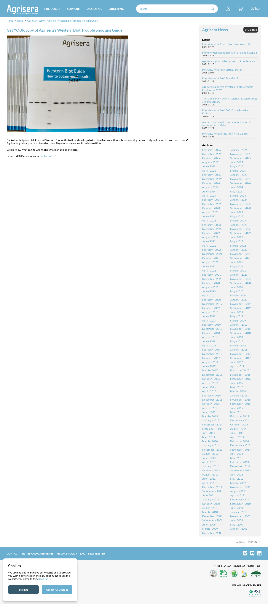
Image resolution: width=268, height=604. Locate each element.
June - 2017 (209, 366)
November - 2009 (240, 516)
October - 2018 (211, 333)
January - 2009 (238, 528)
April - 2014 (237, 437)
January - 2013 (210, 466)
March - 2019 (238, 320)
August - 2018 (210, 337)
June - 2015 (209, 412)
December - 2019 (212, 303)
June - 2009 (209, 524)
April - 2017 (237, 366)
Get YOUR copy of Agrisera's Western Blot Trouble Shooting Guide (62, 20)
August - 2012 (210, 474)
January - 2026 (238, 149)
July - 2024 (236, 187)
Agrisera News (215, 29)
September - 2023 (240, 208)
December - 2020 (212, 278)
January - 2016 (238, 395)
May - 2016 (236, 387)
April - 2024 (209, 195)
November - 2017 (240, 353)
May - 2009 (236, 524)
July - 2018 (236, 337)
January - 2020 (238, 299)
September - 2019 (240, 307)
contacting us (47, 156)
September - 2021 (240, 258)
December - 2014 (240, 420)
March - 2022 (238, 245)
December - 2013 (240, 445)
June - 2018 (209, 341)
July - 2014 (208, 432)
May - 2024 (236, 191)
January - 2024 (238, 199)
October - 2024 (211, 183)
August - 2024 (210, 187)
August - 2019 (210, 312)
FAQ (82, 553)
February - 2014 (239, 441)
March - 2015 (210, 416)
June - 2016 (209, 387)
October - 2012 (211, 470)
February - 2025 (211, 174)
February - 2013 (239, 462)
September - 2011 (212, 491)
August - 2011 (238, 491)
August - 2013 (210, 453)
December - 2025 (212, 153)
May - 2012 (236, 478)
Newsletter (96, 553)
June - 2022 (209, 241)
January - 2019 (238, 324)
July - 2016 (236, 383)
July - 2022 (236, 237)
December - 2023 (212, 203)
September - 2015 (240, 403)
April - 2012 (209, 482)
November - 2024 (240, 178)
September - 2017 (240, 357)
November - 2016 (240, 374)
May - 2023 (236, 216)
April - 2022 (209, 245)
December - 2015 (212, 399)
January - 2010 (238, 512)
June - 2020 (209, 291)
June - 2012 (209, 478)
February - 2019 (211, 324)
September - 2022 (240, 232)
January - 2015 (210, 420)
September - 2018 (240, 333)
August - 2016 (210, 383)
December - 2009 (212, 516)
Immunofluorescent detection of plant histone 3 (229, 52)
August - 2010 (210, 507)
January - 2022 (238, 249)
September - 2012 (240, 470)
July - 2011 (208, 495)
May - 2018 (236, 341)
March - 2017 (210, 370)
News (20, 20)
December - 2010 (240, 499)
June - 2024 (209, 191)
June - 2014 (237, 432)
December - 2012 (240, 466)
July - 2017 (236, 362)
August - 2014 (238, 428)
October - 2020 (211, 283)
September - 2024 (240, 183)
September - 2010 (240, 503)
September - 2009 (212, 520)
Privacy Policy (66, 553)
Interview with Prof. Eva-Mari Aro (221, 78)
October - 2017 (211, 357)
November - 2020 (240, 278)
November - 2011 (240, 487)
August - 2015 (210, 407)
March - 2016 (238, 391)
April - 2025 (209, 170)
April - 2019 (209, 320)
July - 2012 (236, 474)
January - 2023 (238, 224)
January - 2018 (238, 349)
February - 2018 (211, 349)
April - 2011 (237, 495)
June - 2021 (209, 266)
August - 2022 (210, 237)
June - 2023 (209, 216)
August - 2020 (210, 287)
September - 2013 (240, 449)
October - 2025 (211, 158)
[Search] (177, 8)
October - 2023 (211, 208)
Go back (251, 29)
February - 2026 (211, 149)
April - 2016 (209, 391)
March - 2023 (238, 220)
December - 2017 (212, 353)
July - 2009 (236, 520)
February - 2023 (211, 224)
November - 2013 (212, 449)
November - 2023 (240, 203)
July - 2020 (236, 287)
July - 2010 (236, 507)
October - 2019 (211, 307)
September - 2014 (212, 428)
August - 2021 (210, 262)
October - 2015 (211, 403)
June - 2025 (209, 166)
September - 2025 (240, 158)
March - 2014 (210, 441)
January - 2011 (210, 499)
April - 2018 (209, 345)
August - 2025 (210, 162)
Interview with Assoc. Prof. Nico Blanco (225, 133)
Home (10, 20)
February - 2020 (211, 299)
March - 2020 (238, 295)
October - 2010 (211, 503)
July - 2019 (236, 312)
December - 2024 (212, 178)
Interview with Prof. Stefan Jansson (222, 69)
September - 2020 (240, 283)
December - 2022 (212, 228)
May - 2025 (236, 166)
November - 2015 (240, 399)
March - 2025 (238, 170)
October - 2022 (211, 232)
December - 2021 (212, 253)
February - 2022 (211, 249)
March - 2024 (238, 195)
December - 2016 (212, 374)
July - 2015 (236, 407)
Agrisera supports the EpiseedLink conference (228, 61)
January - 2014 (210, 445)
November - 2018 (240, 328)
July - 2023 (236, 212)
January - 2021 (238, 274)
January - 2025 (238, 174)
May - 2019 (236, 316)
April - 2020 (209, 295)
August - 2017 (210, 362)
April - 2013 (209, 462)
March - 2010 (210, 512)
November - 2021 (240, 253)
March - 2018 (238, 345)
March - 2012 (238, 482)
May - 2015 (236, 412)
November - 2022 (240, 228)
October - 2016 (211, 378)
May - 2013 (236, 458)
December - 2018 (212, 328)
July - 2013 (236, 453)
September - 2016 (240, 378)
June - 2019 (209, 316)
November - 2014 (212, 424)
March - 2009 (210, 528)
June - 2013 (209, 458)
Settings (23, 589)
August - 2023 (210, 212)
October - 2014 (239, 424)
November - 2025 (240, 153)
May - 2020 (236, 291)
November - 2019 (240, 303)
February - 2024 (211, 199)
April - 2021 (209, 270)
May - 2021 (236, 266)
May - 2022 (236, 241)
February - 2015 (239, 416)
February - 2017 (239, 370)
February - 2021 (211, 274)
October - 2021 (211, 258)
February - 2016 (211, 395)
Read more (44, 578)
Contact (13, 553)
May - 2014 (208, 437)
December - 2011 (212, 487)
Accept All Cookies (57, 589)
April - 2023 (209, 220)
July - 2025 (236, 162)
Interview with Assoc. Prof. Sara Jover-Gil (226, 44)
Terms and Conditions (37, 553)
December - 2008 (212, 532)
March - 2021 (238, 270)
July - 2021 (236, 262)
